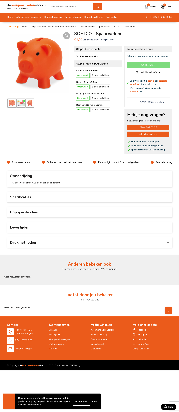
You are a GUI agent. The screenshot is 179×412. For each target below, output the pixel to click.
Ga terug (14, 26)
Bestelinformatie (99, 339)
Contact (53, 329)
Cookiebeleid (97, 344)
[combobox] (71, 6)
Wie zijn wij (54, 334)
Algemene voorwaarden (103, 329)
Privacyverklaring (99, 334)
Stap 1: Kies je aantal (88, 49)
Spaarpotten (104, 26)
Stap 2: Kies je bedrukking (92, 63)
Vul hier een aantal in (87, 56)
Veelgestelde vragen (59, 339)
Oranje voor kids (87, 26)
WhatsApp (141, 344)
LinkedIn (139, 339)
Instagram (140, 334)
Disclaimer (96, 348)
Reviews (53, 348)
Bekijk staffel (107, 39)
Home (24, 26)
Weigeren (94, 401)
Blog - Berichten (141, 348)
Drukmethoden (56, 344)
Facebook (140, 329)
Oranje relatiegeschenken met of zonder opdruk (53, 26)
